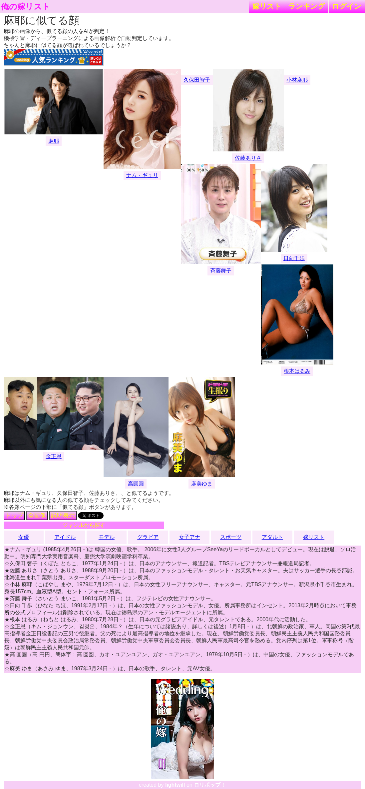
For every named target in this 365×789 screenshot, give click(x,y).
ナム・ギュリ (142, 175)
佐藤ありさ (248, 158)
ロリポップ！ (210, 785)
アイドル (65, 537)
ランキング (306, 6)
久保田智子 (196, 80)
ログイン (346, 6)
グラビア (148, 537)
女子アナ (189, 537)
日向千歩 (294, 258)
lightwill (175, 785)
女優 (23, 537)
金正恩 (54, 456)
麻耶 (53, 141)
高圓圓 (136, 484)
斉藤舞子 (220, 270)
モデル (107, 537)
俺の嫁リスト (25, 6)
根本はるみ (297, 371)
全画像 (37, 515)
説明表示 (63, 515)
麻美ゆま (201, 484)
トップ (14, 515)
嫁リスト (266, 6)
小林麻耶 (297, 80)
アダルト (272, 537)
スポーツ (230, 537)
